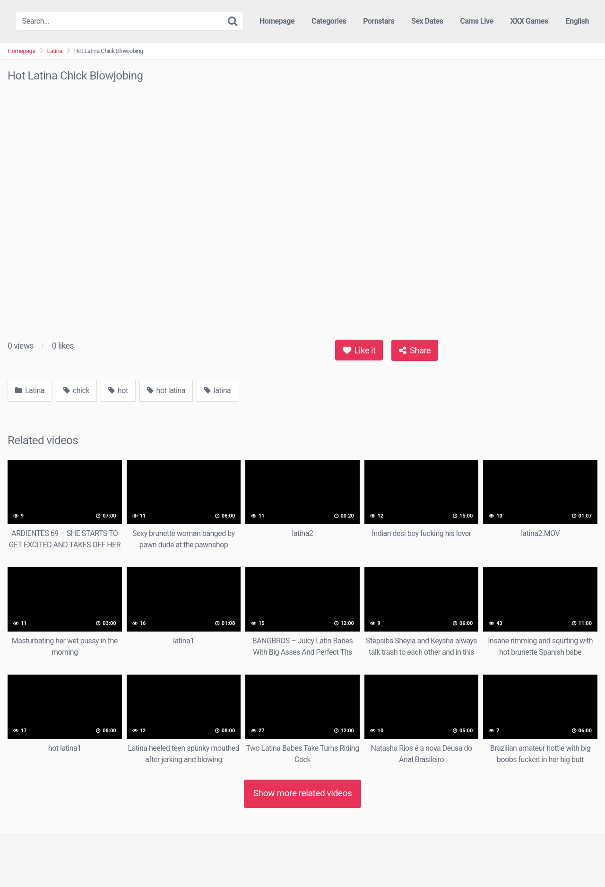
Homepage (276, 21)
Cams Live (476, 21)
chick (76, 390)
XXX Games (529, 21)
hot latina (166, 390)
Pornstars (378, 21)
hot (118, 390)
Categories (328, 21)
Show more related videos (302, 793)
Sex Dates (427, 21)
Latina (54, 50)
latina (217, 390)
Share (415, 350)
